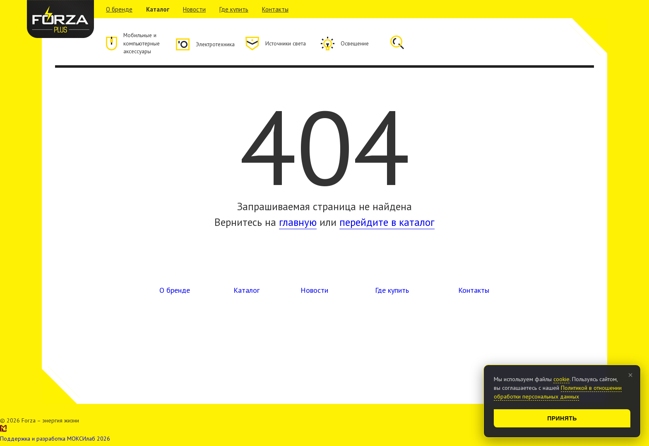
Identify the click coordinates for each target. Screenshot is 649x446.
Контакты (275, 9)
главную (298, 225)
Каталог (157, 9)
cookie (561, 379)
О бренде (119, 9)
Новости (194, 9)
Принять (562, 418)
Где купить (233, 9)
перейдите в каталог (387, 225)
